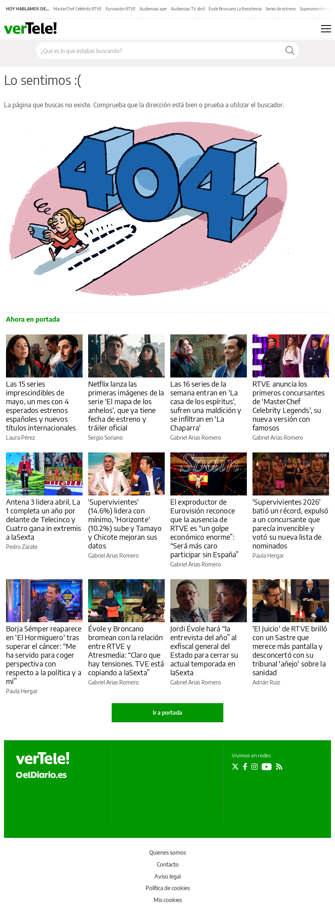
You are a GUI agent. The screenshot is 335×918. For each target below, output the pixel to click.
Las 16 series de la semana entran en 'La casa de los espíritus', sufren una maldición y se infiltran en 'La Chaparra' (205, 405)
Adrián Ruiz (266, 682)
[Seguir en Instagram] (254, 766)
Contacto (168, 864)
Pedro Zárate (21, 546)
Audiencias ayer (153, 8)
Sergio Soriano (105, 437)
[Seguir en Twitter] (235, 766)
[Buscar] (290, 50)
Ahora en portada (33, 319)
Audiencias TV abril (188, 8)
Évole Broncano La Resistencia (235, 8)
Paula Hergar (268, 555)
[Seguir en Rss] (279, 766)
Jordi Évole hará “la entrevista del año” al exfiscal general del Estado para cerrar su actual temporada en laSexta (204, 650)
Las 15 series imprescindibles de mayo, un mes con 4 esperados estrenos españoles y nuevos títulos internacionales (41, 405)
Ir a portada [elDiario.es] (167, 712)
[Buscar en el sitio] (158, 50)
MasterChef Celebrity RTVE (77, 8)
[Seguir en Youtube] (267, 766)
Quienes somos (167, 852)
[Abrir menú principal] (326, 28)
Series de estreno (281, 8)
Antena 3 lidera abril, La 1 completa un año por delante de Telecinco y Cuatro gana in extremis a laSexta (43, 519)
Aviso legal (167, 876)
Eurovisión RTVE (121, 8)
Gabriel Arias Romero (195, 437)
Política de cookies (168, 888)
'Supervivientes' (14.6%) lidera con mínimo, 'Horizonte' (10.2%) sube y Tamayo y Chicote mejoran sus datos (125, 523)
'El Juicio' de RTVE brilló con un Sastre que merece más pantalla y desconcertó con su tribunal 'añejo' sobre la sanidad (289, 650)
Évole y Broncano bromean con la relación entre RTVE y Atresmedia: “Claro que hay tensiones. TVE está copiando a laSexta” (126, 650)
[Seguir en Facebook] (245, 766)
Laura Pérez (20, 437)
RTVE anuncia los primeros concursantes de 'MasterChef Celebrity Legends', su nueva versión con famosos (288, 405)
